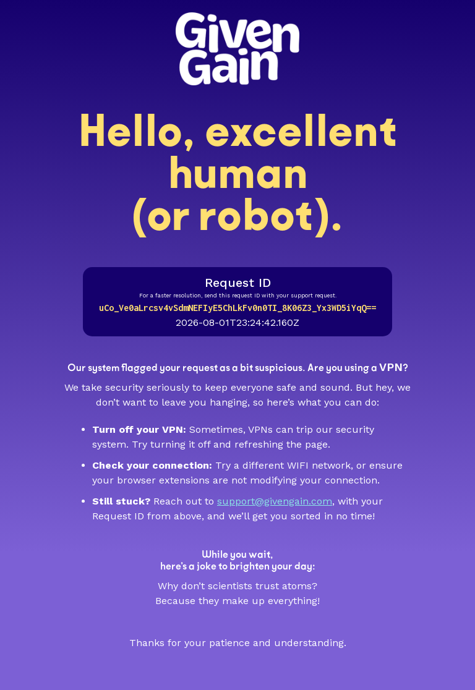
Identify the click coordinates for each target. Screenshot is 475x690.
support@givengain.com (274, 501)
